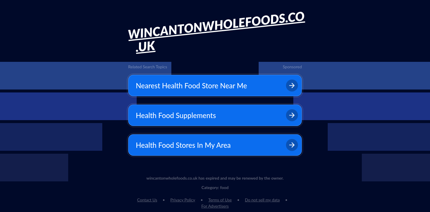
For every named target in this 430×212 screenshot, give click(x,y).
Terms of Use (220, 199)
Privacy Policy (182, 199)
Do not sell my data (262, 199)
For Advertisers (215, 205)
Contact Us (147, 199)
